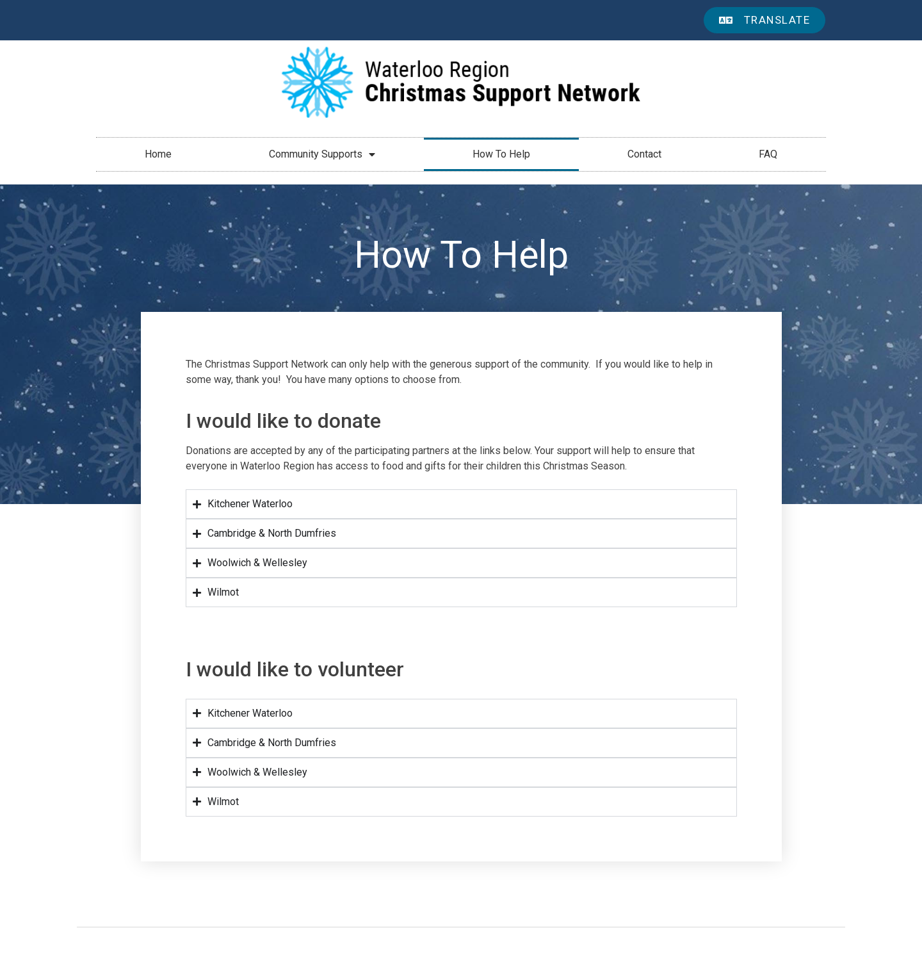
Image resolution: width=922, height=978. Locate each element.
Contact (644, 154)
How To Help (501, 154)
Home (158, 154)
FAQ (768, 154)
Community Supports (322, 154)
